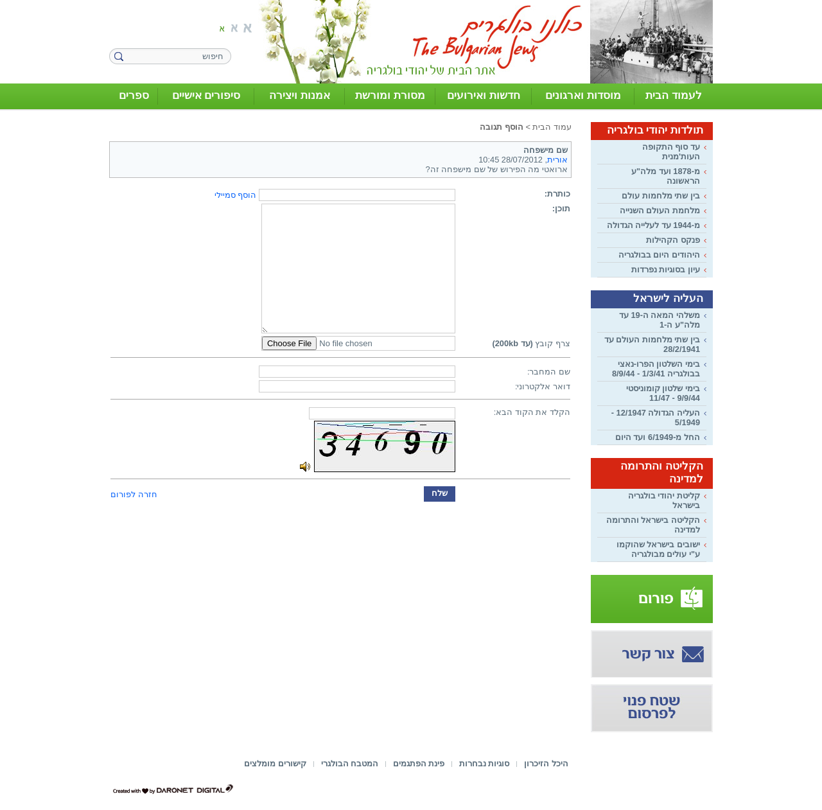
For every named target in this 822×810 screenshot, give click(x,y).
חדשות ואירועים (483, 95)
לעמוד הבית (673, 95)
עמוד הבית (552, 127)
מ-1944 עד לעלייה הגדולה (653, 225)
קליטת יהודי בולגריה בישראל (664, 500)
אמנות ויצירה (299, 95)
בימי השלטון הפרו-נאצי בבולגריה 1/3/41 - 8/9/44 (656, 368)
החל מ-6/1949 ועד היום (657, 437)
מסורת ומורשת (390, 95)
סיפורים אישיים (206, 95)
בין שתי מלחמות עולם (661, 195)
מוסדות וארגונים (583, 95)
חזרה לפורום (133, 494)
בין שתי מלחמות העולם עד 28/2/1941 (652, 344)
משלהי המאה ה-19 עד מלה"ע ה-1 (659, 320)
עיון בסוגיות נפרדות (665, 269)
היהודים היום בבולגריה (659, 255)
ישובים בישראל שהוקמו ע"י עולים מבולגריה (658, 549)
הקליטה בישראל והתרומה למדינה (653, 524)
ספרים (134, 95)
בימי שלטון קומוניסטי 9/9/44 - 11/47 (663, 393)
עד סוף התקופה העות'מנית (671, 151)
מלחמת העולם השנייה (660, 210)
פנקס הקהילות (673, 240)
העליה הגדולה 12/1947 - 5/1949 (655, 417)
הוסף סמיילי (235, 195)
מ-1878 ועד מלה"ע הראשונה (665, 176)
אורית (557, 159)
